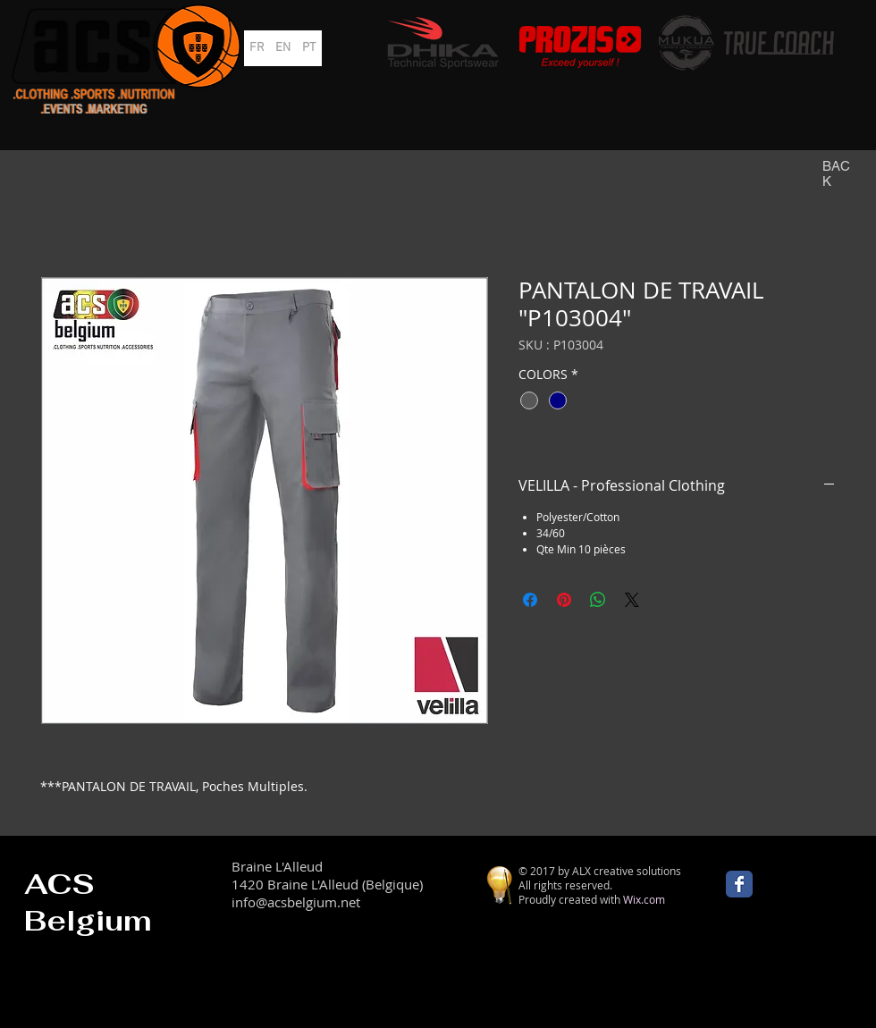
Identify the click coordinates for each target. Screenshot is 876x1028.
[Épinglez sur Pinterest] (564, 600)
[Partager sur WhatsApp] (598, 600)
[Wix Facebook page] (739, 884)
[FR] (257, 48)
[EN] (283, 48)
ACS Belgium (88, 902)
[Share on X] (632, 600)
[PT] (309, 48)
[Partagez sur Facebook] (530, 600)
